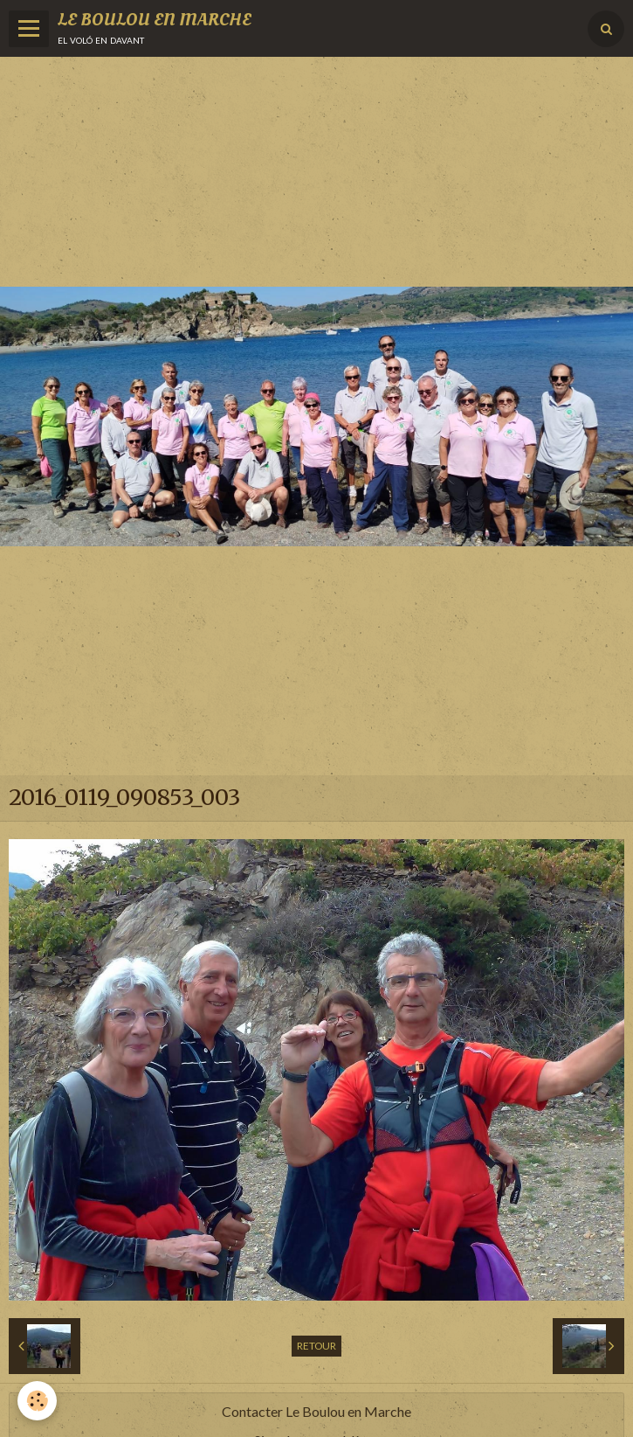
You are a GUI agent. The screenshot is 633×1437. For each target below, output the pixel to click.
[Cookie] (37, 1400)
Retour (316, 1345)
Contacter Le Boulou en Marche (316, 1411)
